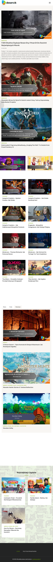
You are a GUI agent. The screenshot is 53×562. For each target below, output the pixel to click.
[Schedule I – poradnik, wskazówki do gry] (12, 163)
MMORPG (5, 342)
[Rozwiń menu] (49, 2)
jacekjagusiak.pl (36, 559)
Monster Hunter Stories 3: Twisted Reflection (18, 387)
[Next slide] (51, 163)
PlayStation (20, 385)
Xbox (25, 385)
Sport (16, 526)
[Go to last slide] (2, 163)
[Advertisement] (26, 296)
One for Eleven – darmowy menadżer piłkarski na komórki (12, 530)
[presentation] (26, 25)
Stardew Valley (8, 428)
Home (18, 551)
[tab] (5, 307)
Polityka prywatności (30, 551)
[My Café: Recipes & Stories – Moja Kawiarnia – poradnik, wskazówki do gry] (40, 163)
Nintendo (10, 385)
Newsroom (4, 40)
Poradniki (4, 196)
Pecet (14, 385)
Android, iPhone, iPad (8, 426)
